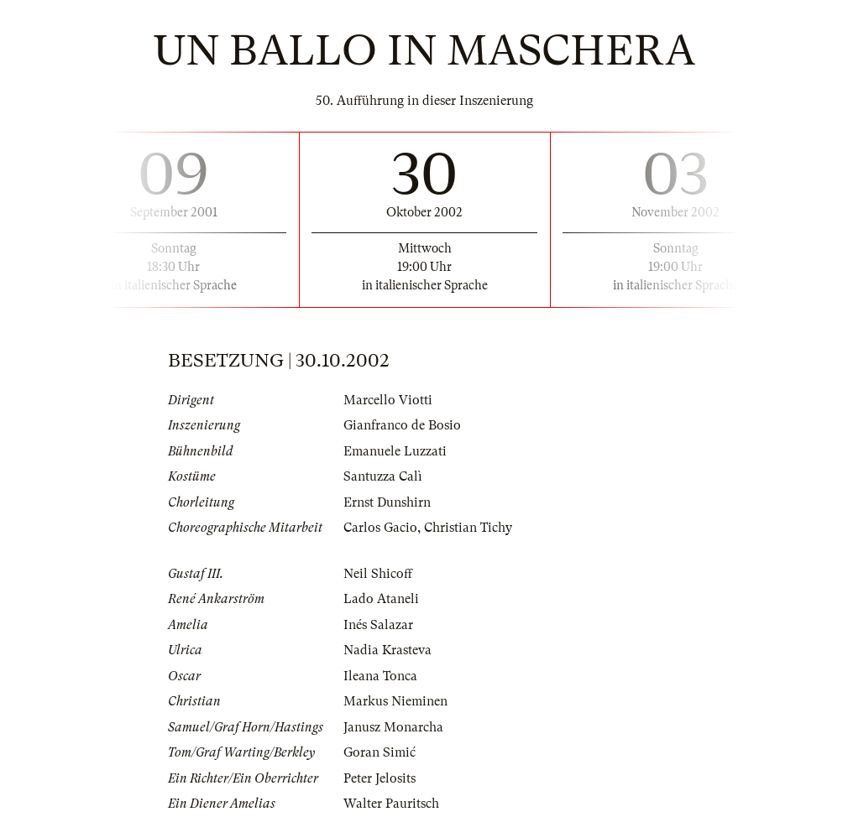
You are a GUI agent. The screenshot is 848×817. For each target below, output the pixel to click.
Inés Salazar (378, 624)
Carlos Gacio (380, 527)
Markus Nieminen (395, 701)
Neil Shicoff (377, 573)
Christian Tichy (468, 527)
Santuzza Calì (382, 476)
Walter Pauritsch (391, 803)
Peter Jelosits (379, 778)
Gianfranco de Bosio (402, 425)
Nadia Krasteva (387, 650)
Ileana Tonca (380, 676)
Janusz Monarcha (393, 727)
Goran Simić (379, 752)
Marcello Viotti (387, 400)
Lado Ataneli (381, 598)
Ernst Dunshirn (387, 502)
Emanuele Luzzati (395, 451)
